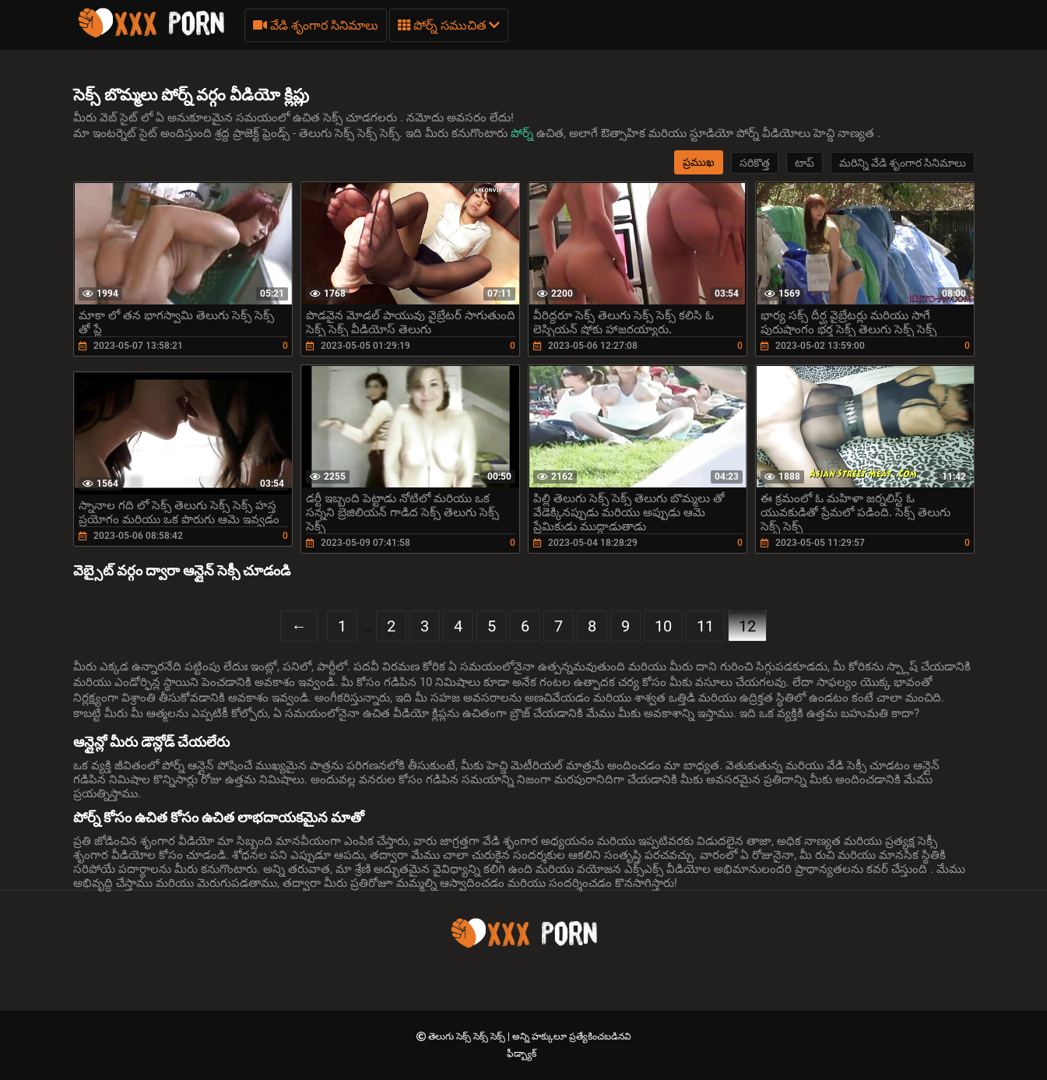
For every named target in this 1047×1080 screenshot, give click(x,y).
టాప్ (804, 163)
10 (663, 626)
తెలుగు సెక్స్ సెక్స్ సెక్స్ (468, 1036)
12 (747, 626)
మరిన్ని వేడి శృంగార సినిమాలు (902, 163)
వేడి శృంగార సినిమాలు (315, 25)
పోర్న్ (523, 133)
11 (705, 626)
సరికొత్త (755, 163)
